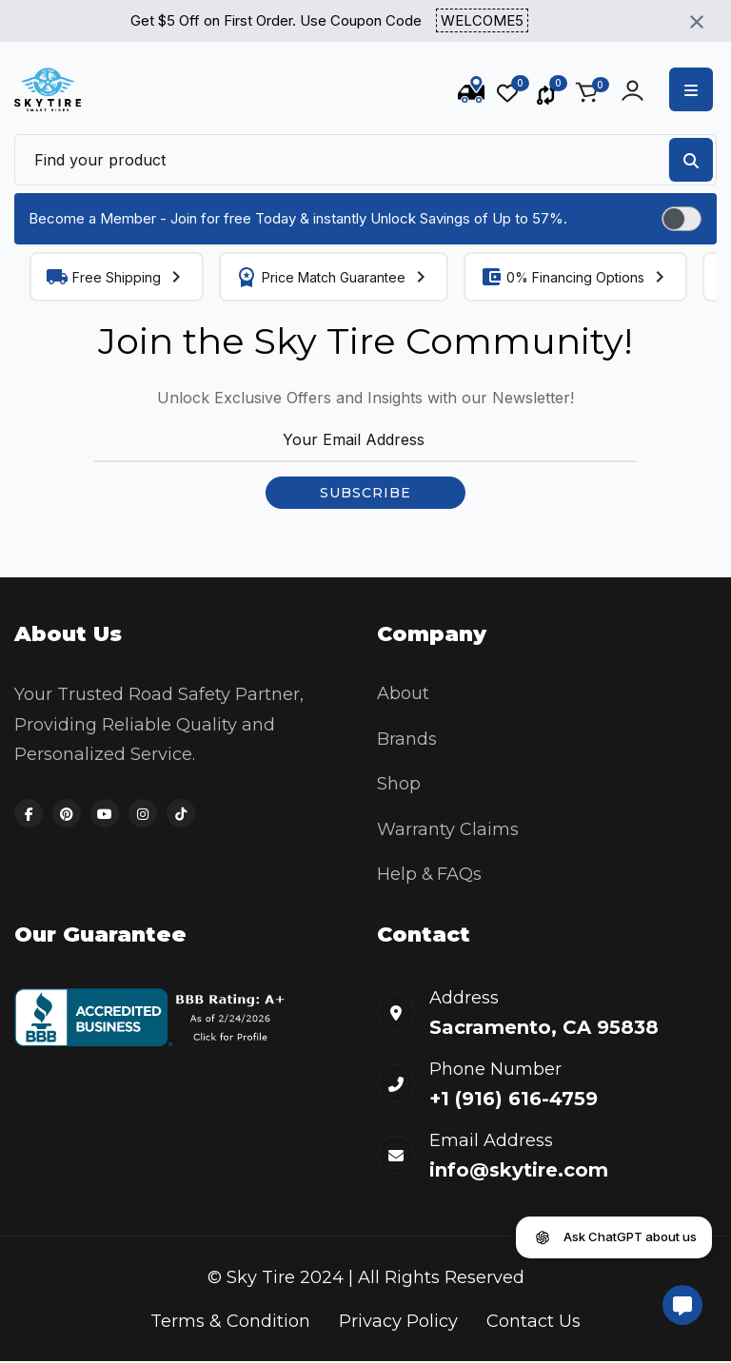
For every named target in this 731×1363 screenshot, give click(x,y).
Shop (399, 784)
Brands (407, 739)
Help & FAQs (430, 876)
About (403, 693)
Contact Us (533, 1323)
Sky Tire (261, 1280)
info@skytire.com (518, 1172)
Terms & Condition (230, 1323)
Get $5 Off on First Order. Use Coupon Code (329, 21)
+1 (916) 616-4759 (513, 1101)
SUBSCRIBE (365, 492)
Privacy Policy (398, 1323)
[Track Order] (471, 93)
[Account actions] (632, 90)
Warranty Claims (448, 830)
